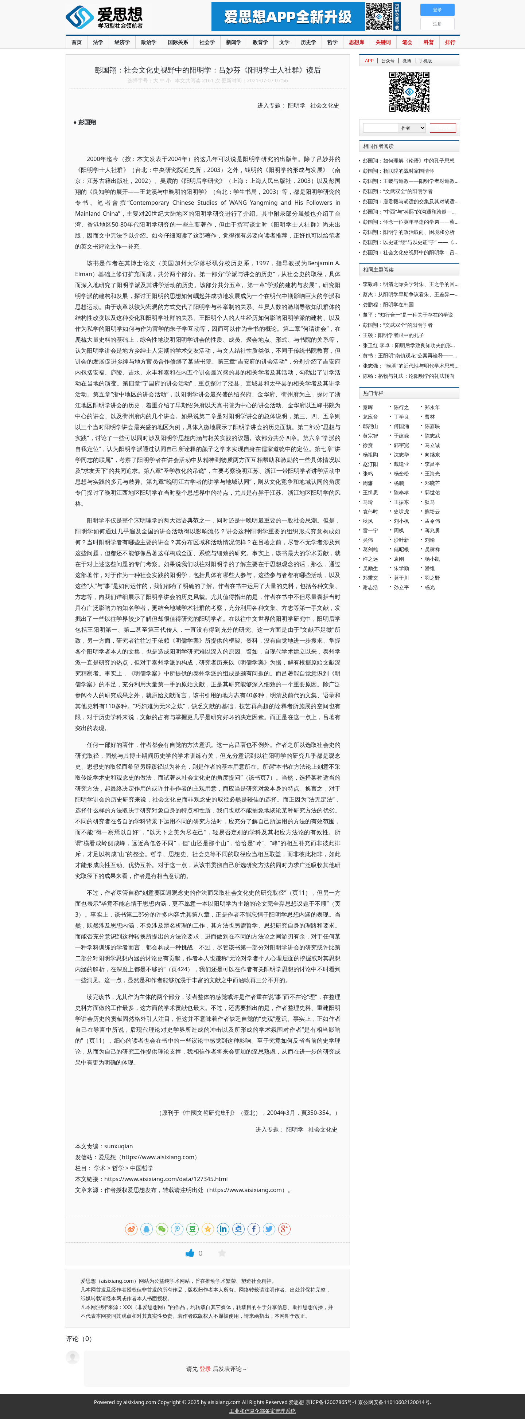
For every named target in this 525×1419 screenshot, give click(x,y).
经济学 (122, 42)
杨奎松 (401, 473)
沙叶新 (401, 539)
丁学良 (401, 416)
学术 (100, 1168)
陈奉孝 (401, 492)
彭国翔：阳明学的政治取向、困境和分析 (409, 231)
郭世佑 (432, 492)
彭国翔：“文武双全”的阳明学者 (398, 191)
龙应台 (370, 416)
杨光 (430, 587)
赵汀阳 (370, 463)
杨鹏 (399, 482)
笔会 (407, 42)
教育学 (260, 42)
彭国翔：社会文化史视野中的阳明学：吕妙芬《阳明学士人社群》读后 (442, 252)
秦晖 (368, 407)
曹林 (430, 416)
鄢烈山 (370, 426)
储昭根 (401, 549)
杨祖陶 (370, 454)
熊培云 (432, 511)
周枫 (399, 530)
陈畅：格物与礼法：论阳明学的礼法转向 (409, 375)
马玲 (368, 501)
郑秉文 (370, 577)
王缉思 (370, 492)
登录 (205, 1369)
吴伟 (368, 539)
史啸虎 (401, 511)
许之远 (370, 558)
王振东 (401, 501)
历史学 (308, 42)
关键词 (383, 42)
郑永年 (432, 407)
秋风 (368, 520)
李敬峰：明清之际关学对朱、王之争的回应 (411, 284)
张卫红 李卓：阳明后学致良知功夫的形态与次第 (417, 345)
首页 (76, 42)
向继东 (432, 454)
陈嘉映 (432, 426)
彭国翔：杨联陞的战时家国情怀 (398, 170)
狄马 (430, 501)
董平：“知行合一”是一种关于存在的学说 (408, 314)
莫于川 (401, 577)
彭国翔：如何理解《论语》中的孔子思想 (409, 160)
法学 (98, 42)
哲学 (332, 42)
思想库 (356, 42)
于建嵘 (401, 435)
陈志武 (432, 435)
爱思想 (124, 18)
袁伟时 (370, 511)
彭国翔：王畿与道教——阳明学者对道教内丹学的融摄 (424, 180)
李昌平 (432, 463)
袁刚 (399, 558)
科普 (429, 42)
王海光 (432, 473)
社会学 (207, 42)
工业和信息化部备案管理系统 (262, 1410)
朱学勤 (401, 568)
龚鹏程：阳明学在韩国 (388, 304)
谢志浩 (370, 587)
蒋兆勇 (432, 530)
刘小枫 (401, 520)
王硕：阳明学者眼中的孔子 (393, 335)
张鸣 (368, 473)
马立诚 (432, 445)
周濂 (368, 482)
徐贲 (368, 445)
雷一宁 (370, 530)
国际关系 (178, 42)
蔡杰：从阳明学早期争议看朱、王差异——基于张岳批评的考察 (434, 294)
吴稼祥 (432, 549)
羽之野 (432, 577)
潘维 (430, 568)
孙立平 (401, 587)
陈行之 (401, 407)
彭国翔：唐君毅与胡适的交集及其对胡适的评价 (416, 201)
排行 (450, 42)
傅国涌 (401, 426)
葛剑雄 (370, 549)
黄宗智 (370, 435)
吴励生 (370, 568)
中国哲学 (141, 1168)
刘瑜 (430, 539)
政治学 (148, 42)
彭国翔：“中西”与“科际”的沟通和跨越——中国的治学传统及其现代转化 (443, 211)
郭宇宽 (401, 445)
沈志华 (401, 454)
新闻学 (233, 42)
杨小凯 (432, 558)
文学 (284, 42)
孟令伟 (432, 520)
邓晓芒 (432, 482)
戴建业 (401, 463)
